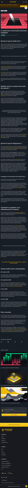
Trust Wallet (4, 454)
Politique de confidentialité (6, 463)
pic (26, 305)
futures (2, 73)
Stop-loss (17, 225)
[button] (26, 1)
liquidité (19, 187)
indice (5, 46)
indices (17, 159)
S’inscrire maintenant (14, 414)
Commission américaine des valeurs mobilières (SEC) (14, 147)
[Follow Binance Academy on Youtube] (6, 477)
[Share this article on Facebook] (8, 341)
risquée (18, 254)
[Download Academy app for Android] (10, 473)
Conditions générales (5, 461)
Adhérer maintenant (24, 6)
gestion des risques (17, 329)
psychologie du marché (10, 330)
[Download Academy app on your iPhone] (4, 473)
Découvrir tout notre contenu (14, 424)
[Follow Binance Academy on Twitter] (3, 477)
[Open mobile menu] (26, 2)
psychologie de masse (19, 212)
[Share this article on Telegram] (15, 341)
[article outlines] (26, 8)
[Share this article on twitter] (1, 341)
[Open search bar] (23, 2)
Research (3, 452)
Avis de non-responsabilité (6, 465)
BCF (2, 449)
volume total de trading (6, 66)
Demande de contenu (5, 467)
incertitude (3, 95)
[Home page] (13, 2)
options (7, 73)
